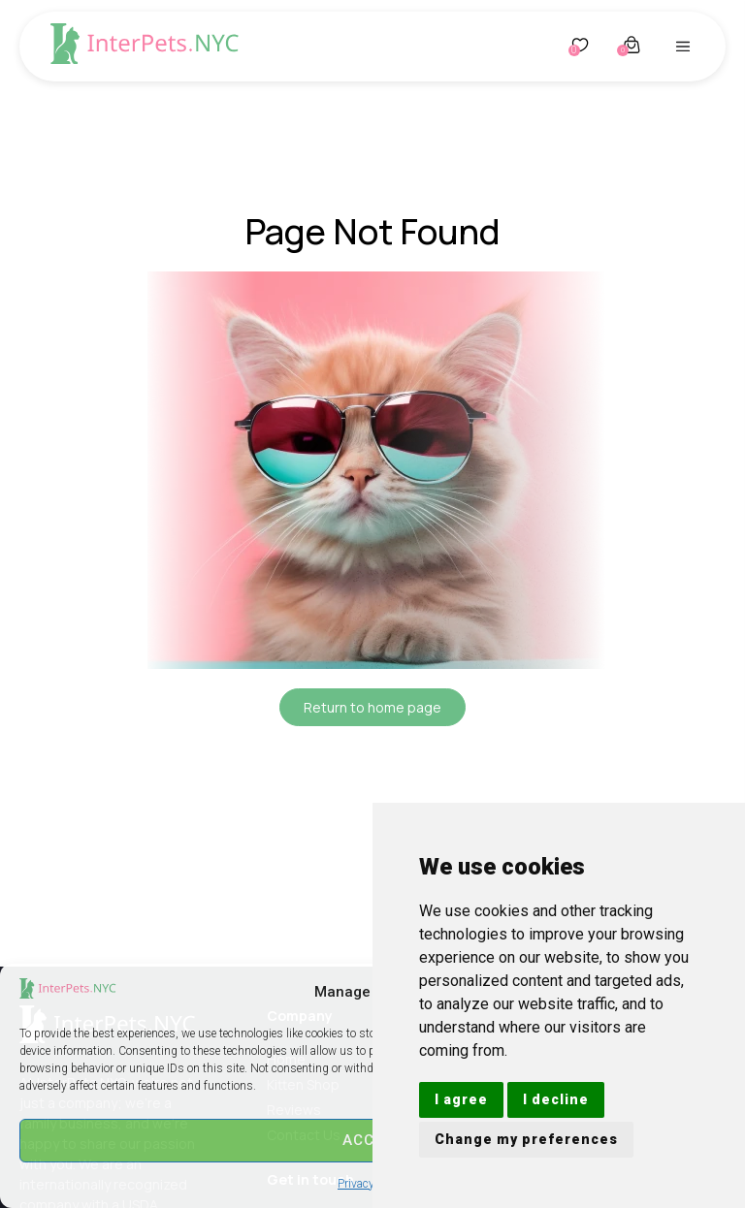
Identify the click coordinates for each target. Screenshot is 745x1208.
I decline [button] (556, 1099)
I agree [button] (461, 1099)
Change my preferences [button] (526, 1139)
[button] (683, 46)
